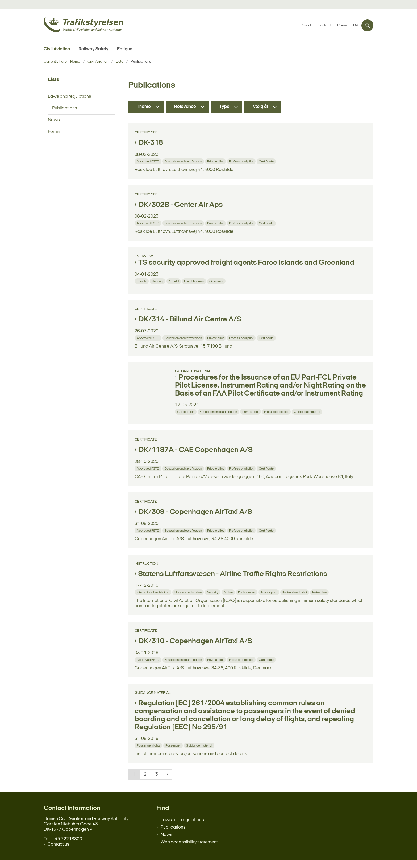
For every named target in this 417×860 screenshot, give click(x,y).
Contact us (58, 844)
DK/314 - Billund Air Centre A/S (189, 319)
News (167, 835)
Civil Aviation (57, 49)
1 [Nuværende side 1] (133, 774)
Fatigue (124, 49)
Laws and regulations (182, 820)
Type (224, 106)
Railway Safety (93, 49)
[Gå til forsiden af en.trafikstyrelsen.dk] (171, 25)
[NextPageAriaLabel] (167, 774)
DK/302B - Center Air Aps (180, 205)
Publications (173, 827)
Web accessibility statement (189, 842)
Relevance (185, 106)
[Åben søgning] (367, 25)
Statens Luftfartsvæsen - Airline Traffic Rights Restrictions (232, 574)
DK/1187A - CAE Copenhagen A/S (195, 450)
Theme (144, 106)
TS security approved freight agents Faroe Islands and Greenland (246, 263)
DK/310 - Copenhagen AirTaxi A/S (195, 641)
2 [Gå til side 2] (145, 774)
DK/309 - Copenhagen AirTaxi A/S (195, 512)
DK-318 (150, 143)
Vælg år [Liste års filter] (260, 106)
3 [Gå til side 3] (156, 774)
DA (355, 25)
